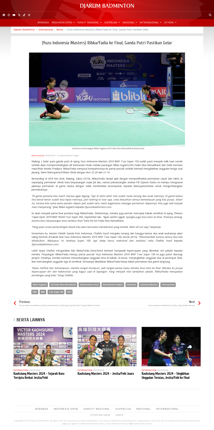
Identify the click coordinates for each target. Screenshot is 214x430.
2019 (69, 293)
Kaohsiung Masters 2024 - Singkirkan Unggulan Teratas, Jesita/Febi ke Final (165, 376)
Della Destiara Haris (89, 285)
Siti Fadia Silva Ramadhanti (63, 285)
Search (120, 416)
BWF (43, 293)
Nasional (128, 22)
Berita (59, 30)
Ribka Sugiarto (40, 285)
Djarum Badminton (24, 30)
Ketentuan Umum (100, 416)
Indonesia (131, 285)
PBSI (35, 293)
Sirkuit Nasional (88, 22)
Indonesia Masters (149, 285)
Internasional (149, 22)
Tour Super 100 (56, 293)
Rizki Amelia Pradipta (113, 285)
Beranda (43, 22)
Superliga (111, 22)
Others (169, 22)
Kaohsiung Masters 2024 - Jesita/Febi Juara (106, 374)
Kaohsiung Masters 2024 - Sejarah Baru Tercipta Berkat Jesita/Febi (38, 376)
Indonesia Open (62, 22)
